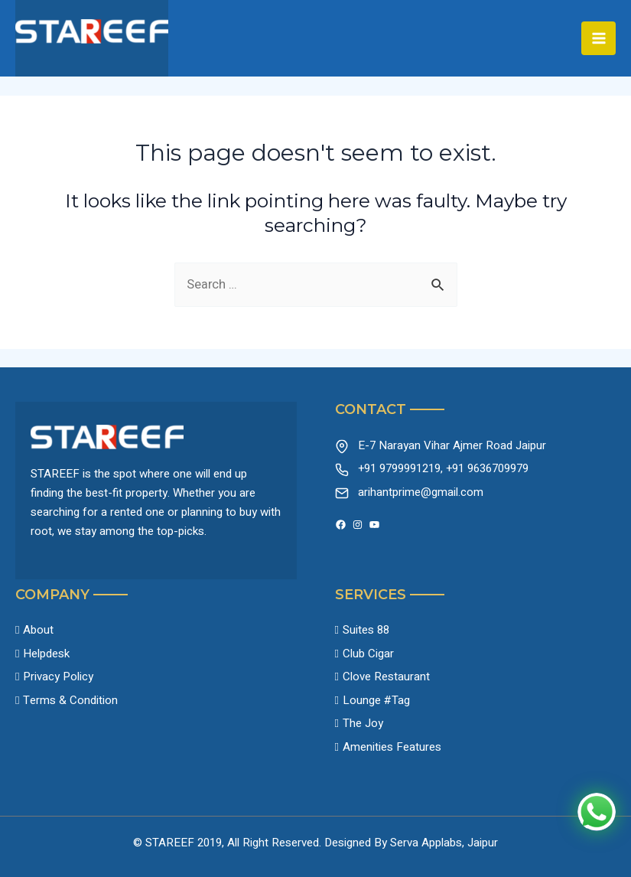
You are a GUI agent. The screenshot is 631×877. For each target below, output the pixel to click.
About (38, 629)
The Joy (363, 723)
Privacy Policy (58, 676)
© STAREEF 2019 (177, 842)
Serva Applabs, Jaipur (444, 842)
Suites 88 (366, 629)
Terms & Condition (70, 700)
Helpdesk (46, 653)
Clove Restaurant (386, 676)
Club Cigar (368, 653)
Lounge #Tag (376, 700)
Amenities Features (392, 746)
